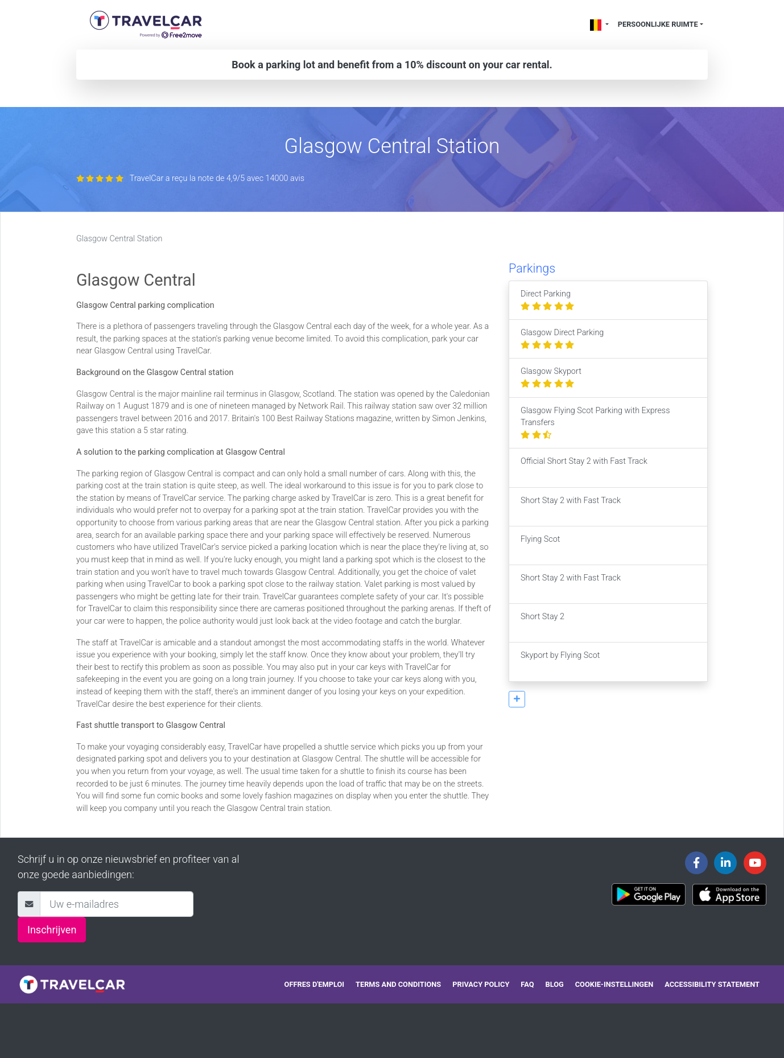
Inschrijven (51, 930)
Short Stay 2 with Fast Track (571, 507)
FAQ (527, 984)
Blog (555, 984)
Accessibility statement (712, 984)
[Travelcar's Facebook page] (696, 862)
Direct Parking (547, 300)
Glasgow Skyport (551, 378)
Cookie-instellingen (614, 984)
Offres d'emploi (314, 984)
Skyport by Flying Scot (560, 662)
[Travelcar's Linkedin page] (725, 862)
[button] (517, 699)
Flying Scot (540, 545)
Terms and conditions (398, 984)
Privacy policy (480, 984)
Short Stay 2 (542, 623)
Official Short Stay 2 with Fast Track (584, 467)
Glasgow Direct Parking (562, 339)
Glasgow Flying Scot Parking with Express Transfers (595, 423)
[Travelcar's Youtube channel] (755, 862)
